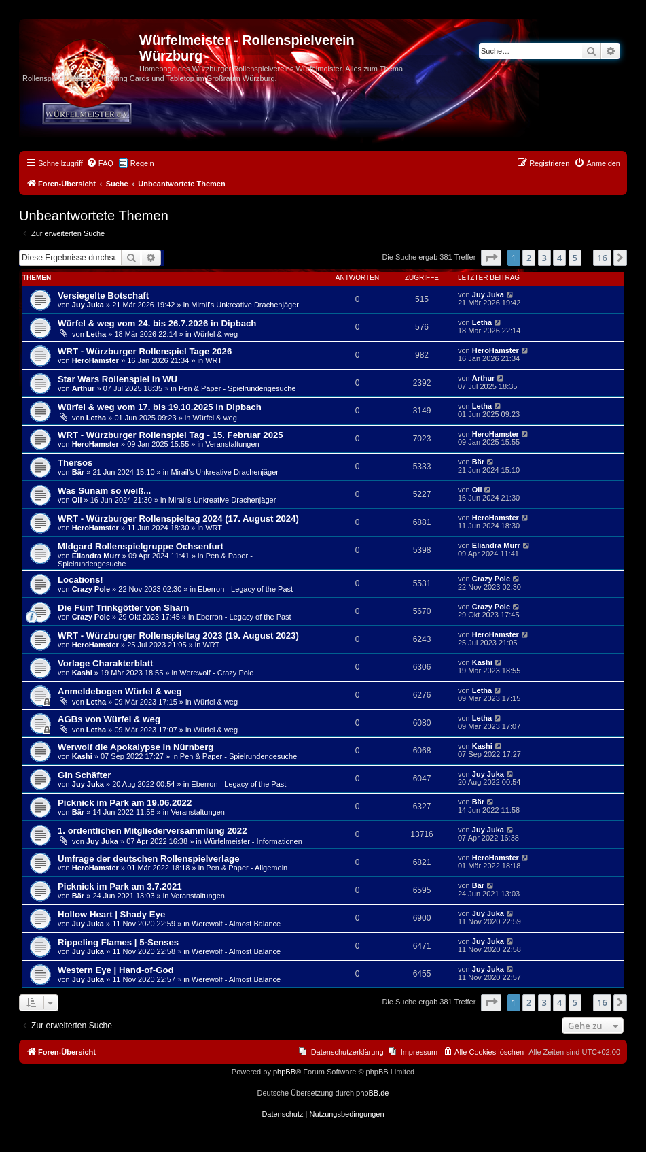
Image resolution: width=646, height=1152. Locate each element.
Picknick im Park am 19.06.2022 (125, 803)
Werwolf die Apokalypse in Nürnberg (135, 747)
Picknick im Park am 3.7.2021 (120, 886)
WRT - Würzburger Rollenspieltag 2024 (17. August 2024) (178, 518)
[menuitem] (99, 163)
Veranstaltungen (232, 444)
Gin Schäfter (84, 775)
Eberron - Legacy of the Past (245, 589)
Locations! (80, 580)
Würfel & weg (216, 334)
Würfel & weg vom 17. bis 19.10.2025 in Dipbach (160, 407)
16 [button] (602, 258)
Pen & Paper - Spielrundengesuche (237, 388)
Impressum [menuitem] (419, 1052)
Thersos (75, 463)
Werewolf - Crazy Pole (216, 672)
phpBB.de (372, 1093)
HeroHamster (95, 360)
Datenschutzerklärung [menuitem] (347, 1052)
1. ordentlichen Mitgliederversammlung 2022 (152, 831)
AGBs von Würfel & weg (109, 719)
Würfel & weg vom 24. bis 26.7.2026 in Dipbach (157, 323)
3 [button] (544, 258)
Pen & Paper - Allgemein (246, 868)
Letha (96, 334)
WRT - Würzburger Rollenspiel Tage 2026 (145, 351)
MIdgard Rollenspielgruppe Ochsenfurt (140, 546)
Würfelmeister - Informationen (253, 841)
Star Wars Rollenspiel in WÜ (117, 379)
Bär (78, 472)
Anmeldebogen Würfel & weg (119, 691)
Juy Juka (88, 305)
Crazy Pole (91, 589)
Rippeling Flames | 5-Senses (118, 942)
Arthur (83, 388)
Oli (77, 500)
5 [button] (575, 258)
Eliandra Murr (96, 556)
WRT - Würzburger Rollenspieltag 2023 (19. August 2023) (178, 635)
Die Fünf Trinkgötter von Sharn (123, 608)
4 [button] (559, 258)
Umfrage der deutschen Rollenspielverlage (149, 858)
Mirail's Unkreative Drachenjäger (245, 305)
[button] (491, 258)
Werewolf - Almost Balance (236, 923)
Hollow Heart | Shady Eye (111, 914)
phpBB (284, 1072)
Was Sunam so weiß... (104, 491)
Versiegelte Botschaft (103, 295)
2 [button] (528, 258)
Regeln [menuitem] (142, 163)
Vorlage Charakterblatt (105, 663)
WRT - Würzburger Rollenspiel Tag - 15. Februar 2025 (170, 435)
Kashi (82, 672)
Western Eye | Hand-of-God (116, 970)
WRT (213, 360)
